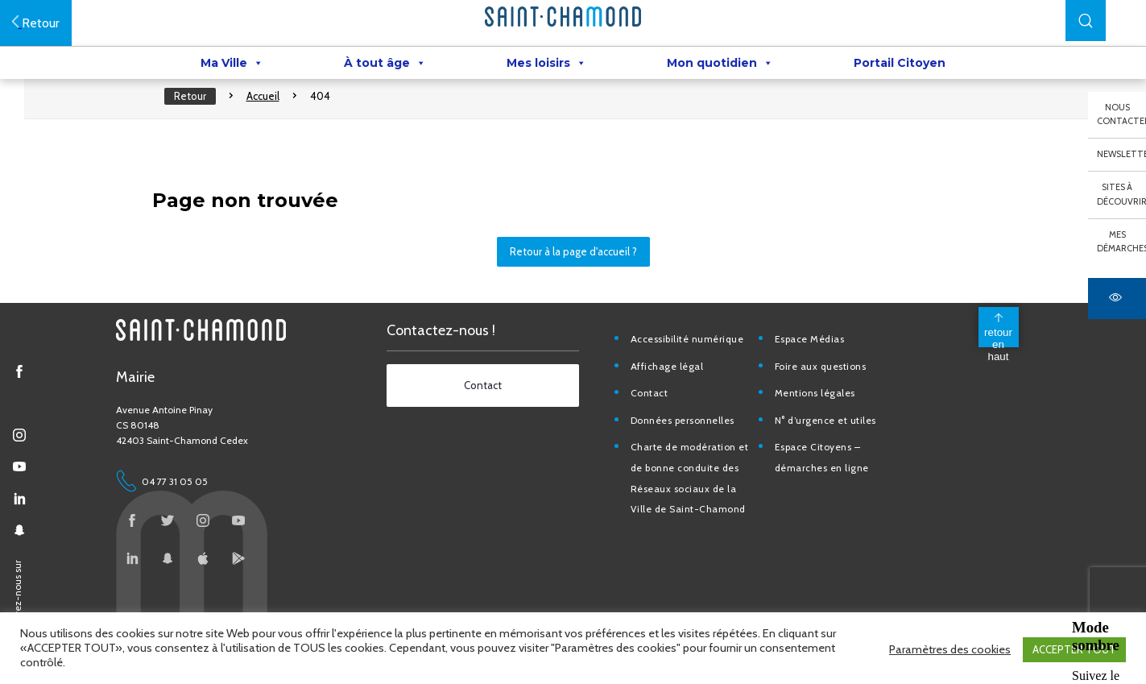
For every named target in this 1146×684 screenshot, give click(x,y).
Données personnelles (695, 448)
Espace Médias (821, 367)
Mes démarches (1121, 242)
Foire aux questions (832, 394)
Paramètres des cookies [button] (950, 651)
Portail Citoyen (899, 65)
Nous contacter (1121, 114)
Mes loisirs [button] (546, 65)
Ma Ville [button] (232, 65)
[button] (1085, 20)
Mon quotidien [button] (720, 65)
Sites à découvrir (1121, 194)
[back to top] (994, 355)
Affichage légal (679, 394)
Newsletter (1121, 154)
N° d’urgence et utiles (836, 448)
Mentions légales (826, 422)
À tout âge (385, 65)
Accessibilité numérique (699, 367)
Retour (202, 112)
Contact (662, 422)
